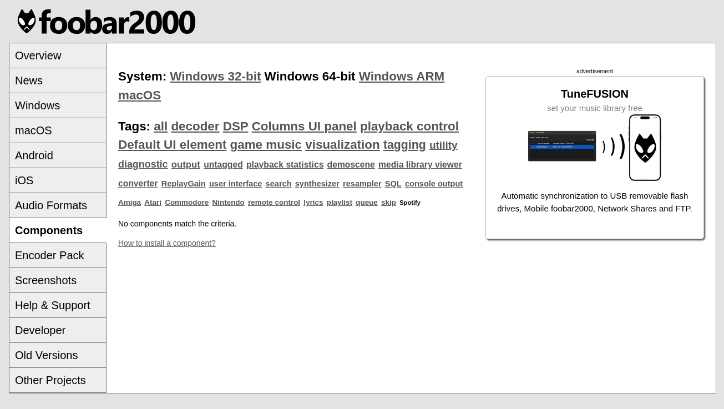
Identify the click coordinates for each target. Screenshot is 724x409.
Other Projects (50, 380)
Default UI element (172, 145)
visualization (342, 145)
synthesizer (317, 183)
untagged (223, 164)
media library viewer (420, 164)
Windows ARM (401, 76)
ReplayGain (183, 183)
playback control (409, 126)
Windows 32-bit (215, 76)
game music (266, 145)
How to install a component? (167, 243)
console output (434, 183)
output (185, 164)
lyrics (313, 202)
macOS (33, 130)
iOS (24, 180)
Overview (38, 55)
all (161, 126)
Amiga (129, 202)
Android (34, 155)
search (279, 183)
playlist (339, 202)
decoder (195, 126)
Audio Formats (51, 205)
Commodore (187, 202)
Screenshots (46, 280)
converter (138, 183)
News (29, 80)
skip (388, 202)
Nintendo (228, 202)
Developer (40, 330)
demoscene (351, 164)
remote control (274, 202)
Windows (37, 105)
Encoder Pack (49, 255)
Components (49, 230)
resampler (362, 183)
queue (367, 202)
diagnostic (143, 164)
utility (443, 145)
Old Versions (46, 355)
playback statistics (284, 164)
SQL (393, 183)
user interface (235, 183)
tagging (404, 145)
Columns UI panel (304, 126)
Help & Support (52, 305)
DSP (236, 126)
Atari (152, 202)
